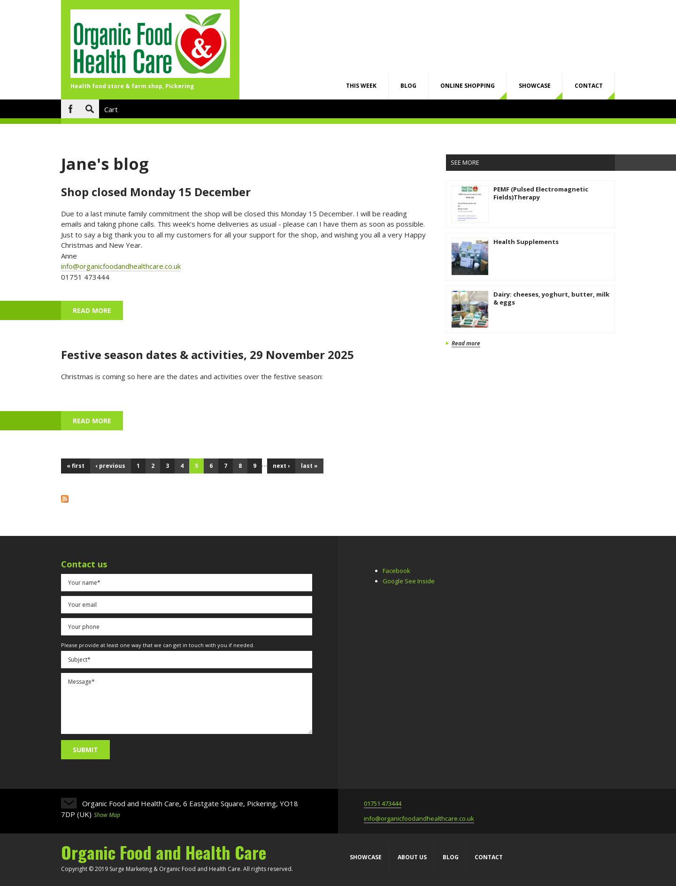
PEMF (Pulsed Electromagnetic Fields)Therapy (540, 193)
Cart (111, 109)
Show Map (107, 815)
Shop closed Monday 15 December (156, 191)
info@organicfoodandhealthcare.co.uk (121, 266)
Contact (589, 86)
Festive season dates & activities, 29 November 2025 (207, 354)
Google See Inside (409, 581)
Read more (98, 310)
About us (412, 857)
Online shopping (467, 86)
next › (281, 466)
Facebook (70, 108)
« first (75, 466)
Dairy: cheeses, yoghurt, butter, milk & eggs (551, 298)
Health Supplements (526, 241)
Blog (408, 86)
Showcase (535, 86)
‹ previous (110, 466)
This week (361, 86)
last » (309, 466)
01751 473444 (382, 803)
